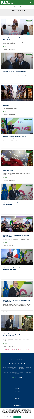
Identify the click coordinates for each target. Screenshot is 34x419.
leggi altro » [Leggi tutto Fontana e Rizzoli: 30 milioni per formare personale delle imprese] (5, 46)
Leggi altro (4, 416)
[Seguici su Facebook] (10, 363)
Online (22, 7)
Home (13, 14)
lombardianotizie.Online (17, 359)
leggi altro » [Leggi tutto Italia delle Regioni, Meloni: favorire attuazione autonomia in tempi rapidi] (5, 275)
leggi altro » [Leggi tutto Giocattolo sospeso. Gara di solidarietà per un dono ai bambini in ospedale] (5, 177)
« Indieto (7, 349)
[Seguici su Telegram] (16, 363)
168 (18, 349)
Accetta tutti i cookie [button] (17, 416)
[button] (30, 2)
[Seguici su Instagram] (19, 363)
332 (24, 349)
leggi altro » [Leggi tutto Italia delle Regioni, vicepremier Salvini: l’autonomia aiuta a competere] (5, 242)
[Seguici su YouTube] (25, 363)
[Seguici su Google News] (22, 363)
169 (20, 349)
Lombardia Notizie (15, 7)
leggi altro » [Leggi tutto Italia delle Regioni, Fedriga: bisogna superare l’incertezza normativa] (5, 343)
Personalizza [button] (9, 416)
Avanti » (27, 349)
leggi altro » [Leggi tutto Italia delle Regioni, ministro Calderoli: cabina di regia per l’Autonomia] (5, 308)
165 (12, 349)
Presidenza (16, 14)
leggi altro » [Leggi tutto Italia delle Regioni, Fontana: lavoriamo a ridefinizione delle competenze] (5, 210)
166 (14, 349)
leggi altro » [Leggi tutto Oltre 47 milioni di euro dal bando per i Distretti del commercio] (5, 111)
